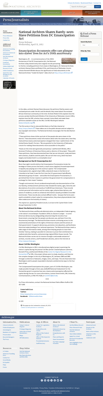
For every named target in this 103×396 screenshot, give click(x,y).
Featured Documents (6, 63)
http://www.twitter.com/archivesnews (33, 294)
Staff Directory (40, 343)
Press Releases (24, 24)
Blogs (21, 335)
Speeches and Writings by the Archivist (7, 74)
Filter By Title (86, 51)
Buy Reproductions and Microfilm (25, 356)
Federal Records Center (41, 330)
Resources (7, 348)
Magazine (8, 60)
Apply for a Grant (75, 336)
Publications (25, 322)
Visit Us (72, 13)
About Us (56, 322)
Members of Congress (9, 332)
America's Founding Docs (9, 354)
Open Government (58, 339)
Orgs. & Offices (42, 322)
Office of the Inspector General (43, 337)
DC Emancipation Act (66, 61)
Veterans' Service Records (31, 13)
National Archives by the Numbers (59, 330)
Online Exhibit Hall (8, 66)
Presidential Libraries (42, 341)
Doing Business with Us (59, 334)
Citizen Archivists (74, 3)
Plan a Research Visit (76, 327)
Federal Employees (9, 327)
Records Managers (8, 337)
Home (5, 24)
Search (97, 7)
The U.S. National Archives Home (21, 5)
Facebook (42, 380)
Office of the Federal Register (42, 334)
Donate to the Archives (90, 328)
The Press (6, 339)
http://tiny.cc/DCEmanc (63, 73)
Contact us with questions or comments (32, 307)
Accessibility (35, 388)
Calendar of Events (8, 78)
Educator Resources (51, 13)
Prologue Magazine (25, 329)
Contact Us (97, 3)
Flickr (61, 380)
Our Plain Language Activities (58, 342)
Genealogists (7, 330)
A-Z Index (5, 351)
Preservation (7, 335)
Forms (5, 367)
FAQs (4, 365)
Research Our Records (10, 13)
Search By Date (86, 42)
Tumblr (51, 380)
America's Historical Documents (9, 53)
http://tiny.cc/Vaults (27, 128)
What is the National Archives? (59, 326)
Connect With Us (51, 377)
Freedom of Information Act (57, 388)
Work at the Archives (92, 331)
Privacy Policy (44, 388)
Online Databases (8, 70)
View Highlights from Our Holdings (76, 343)
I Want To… (74, 322)
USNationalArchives (35, 296)
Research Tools (7, 68)
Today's (24, 326)
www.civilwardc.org (26, 123)
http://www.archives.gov (27, 241)
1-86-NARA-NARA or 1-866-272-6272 (51, 393)
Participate (90, 322)
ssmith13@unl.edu (51, 276)
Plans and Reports (58, 337)
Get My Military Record (76, 325)
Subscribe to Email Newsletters (25, 332)
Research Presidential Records (76, 339)
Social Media (6, 360)
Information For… (10, 322)
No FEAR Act (70, 388)
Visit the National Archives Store (25, 352)
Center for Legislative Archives (42, 326)
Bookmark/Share (86, 3)
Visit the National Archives (8, 57)
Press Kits (6, 38)
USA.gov (77, 388)
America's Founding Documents (92, 13)
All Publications (24, 338)
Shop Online (25, 348)
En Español (6, 362)
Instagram (48, 380)
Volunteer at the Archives (91, 334)
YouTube (55, 380)
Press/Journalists (13, 24)
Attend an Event (91, 325)
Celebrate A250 (90, 338)
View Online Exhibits (75, 334)
